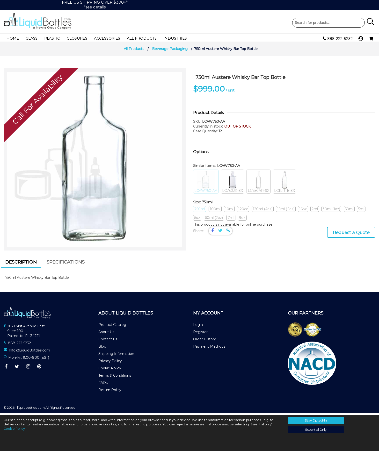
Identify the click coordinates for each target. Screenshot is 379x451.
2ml (315, 211)
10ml (229, 211)
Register (200, 334)
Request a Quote (351, 234)
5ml (361, 211)
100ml (215, 211)
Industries (175, 38)
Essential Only (316, 429)
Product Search (328, 23)
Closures (77, 38)
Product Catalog (112, 326)
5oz (197, 219)
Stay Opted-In (316, 420)
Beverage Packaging (170, 51)
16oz (303, 211)
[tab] (21, 265)
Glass (31, 38)
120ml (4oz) (262, 211)
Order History (204, 341)
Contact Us (107, 341)
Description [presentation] (21, 264)
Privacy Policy (110, 363)
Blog (102, 348)
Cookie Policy (109, 370)
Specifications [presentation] (66, 264)
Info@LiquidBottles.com (29, 352)
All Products (142, 38)
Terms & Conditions (114, 377)
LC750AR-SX (258, 184)
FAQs (103, 384)
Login (198, 326)
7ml (231, 219)
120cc (243, 211)
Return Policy (109, 392)
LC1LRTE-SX (284, 184)
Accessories (107, 38)
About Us (106, 334)
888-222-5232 (338, 38)
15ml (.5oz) (285, 211)
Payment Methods (209, 348)
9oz (242, 219)
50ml (349, 211)
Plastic (52, 38)
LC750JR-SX (232, 184)
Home (13, 38)
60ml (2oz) (214, 219)
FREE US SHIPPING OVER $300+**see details (95, 4)
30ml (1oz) (331, 211)
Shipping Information (116, 355)
